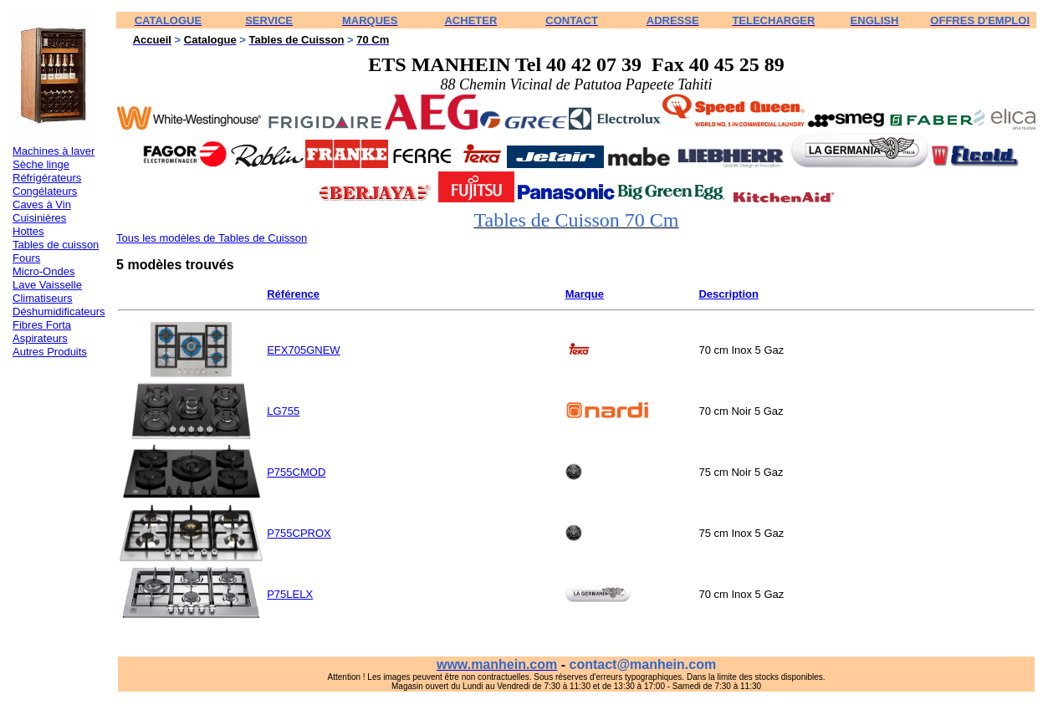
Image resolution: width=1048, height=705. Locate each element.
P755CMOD (296, 472)
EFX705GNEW (303, 350)
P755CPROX (299, 533)
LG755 (283, 411)
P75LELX (290, 594)
